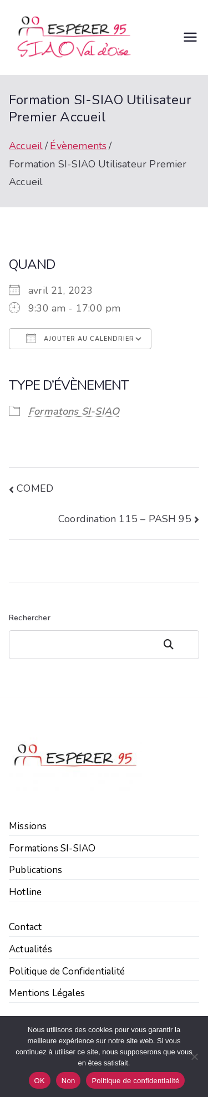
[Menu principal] (190, 37)
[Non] (194, 1056)
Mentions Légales (47, 993)
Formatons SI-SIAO (73, 411)
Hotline (25, 892)
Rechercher (29, 618)
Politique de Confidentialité (67, 971)
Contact (25, 927)
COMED (35, 488)
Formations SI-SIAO (52, 848)
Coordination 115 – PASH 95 (124, 518)
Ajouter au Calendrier (80, 338)
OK (39, 1080)
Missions (28, 826)
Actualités (30, 949)
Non (68, 1080)
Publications (35, 870)
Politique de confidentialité (135, 1080)
